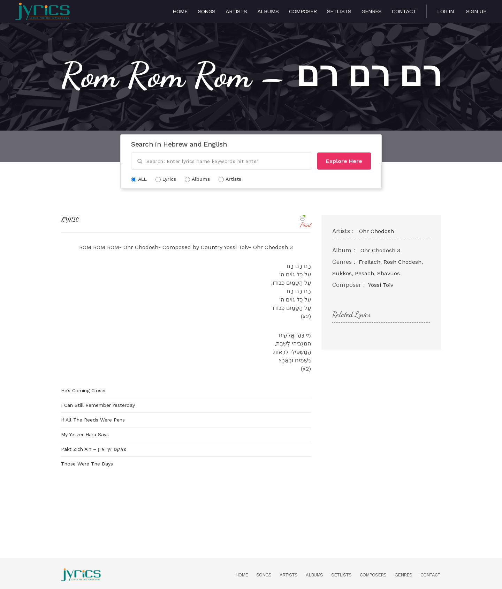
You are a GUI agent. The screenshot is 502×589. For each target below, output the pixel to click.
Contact (404, 11)
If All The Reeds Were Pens (93, 420)
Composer (303, 11)
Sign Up (476, 11)
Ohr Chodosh (376, 231)
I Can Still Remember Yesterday (98, 405)
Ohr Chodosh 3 (380, 250)
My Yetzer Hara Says (85, 434)
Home (180, 11)
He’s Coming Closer (83, 390)
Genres (371, 11)
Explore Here (344, 161)
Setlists (339, 11)
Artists (236, 11)
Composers (373, 574)
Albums (268, 11)
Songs (206, 11)
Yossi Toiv (380, 285)
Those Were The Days (87, 464)
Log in (445, 11)
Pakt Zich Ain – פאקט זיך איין (94, 449)
